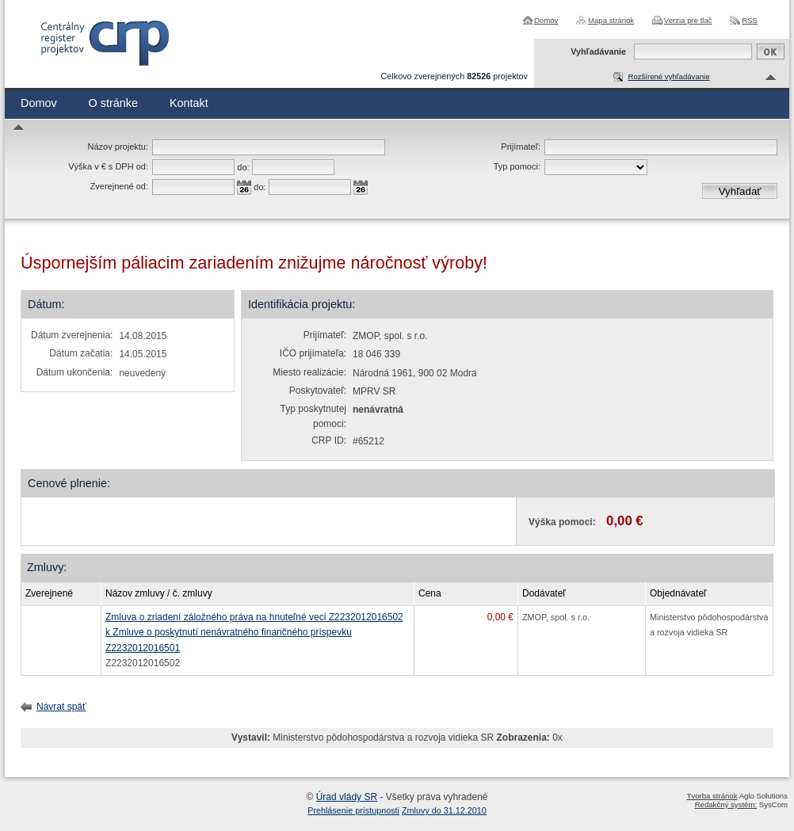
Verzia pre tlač (688, 20)
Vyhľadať (740, 191)
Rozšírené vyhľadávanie (668, 76)
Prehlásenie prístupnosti (353, 810)
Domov (546, 20)
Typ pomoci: (517, 166)
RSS (750, 20)
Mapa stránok (611, 20)
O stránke (113, 103)
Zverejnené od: (119, 186)
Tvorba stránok (712, 795)
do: (243, 167)
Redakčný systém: (726, 804)
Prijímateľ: (520, 146)
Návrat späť (61, 706)
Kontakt (189, 103)
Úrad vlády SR (346, 796)
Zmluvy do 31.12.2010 (444, 810)
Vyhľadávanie (598, 51)
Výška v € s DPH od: (108, 166)
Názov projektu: (118, 146)
